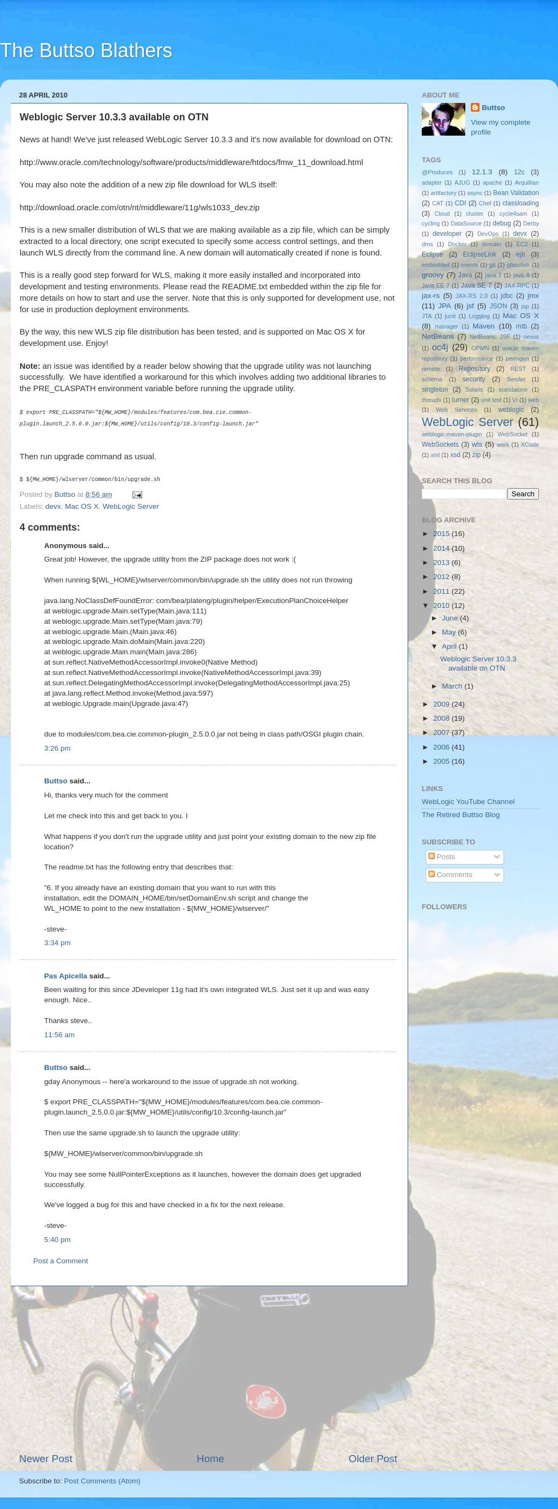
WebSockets (440, 444)
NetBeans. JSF (490, 336)
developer (447, 234)
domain (491, 244)
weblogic (511, 409)
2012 (442, 577)
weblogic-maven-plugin (452, 434)
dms (427, 244)
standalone (513, 389)
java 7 (493, 275)
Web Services (456, 409)
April (450, 646)
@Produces (437, 172)
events (469, 264)
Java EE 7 (436, 285)
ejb (520, 254)
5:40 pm (57, 1240)
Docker (457, 244)
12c (519, 172)
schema (432, 379)
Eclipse (432, 254)
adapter (432, 182)
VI (515, 400)
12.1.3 (482, 172)
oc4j (440, 347)
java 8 (521, 275)
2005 (442, 761)
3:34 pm (57, 943)
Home (210, 1458)
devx (53, 506)
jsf (470, 306)
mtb (521, 326)
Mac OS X (82, 506)
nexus (531, 336)
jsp (525, 306)
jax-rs (431, 295)
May (450, 632)
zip (476, 455)
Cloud (442, 213)
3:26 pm (57, 748)
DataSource (466, 223)
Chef (485, 203)
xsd (455, 455)
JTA (427, 316)
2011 (442, 591)
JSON (498, 306)
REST (518, 369)
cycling (431, 223)
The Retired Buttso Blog (461, 815)
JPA (444, 306)
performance (477, 358)
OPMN (480, 348)
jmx (533, 295)
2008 (442, 718)
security (474, 379)
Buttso (56, 781)
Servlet (516, 379)
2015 (442, 534)
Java (465, 275)
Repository (474, 369)
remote (431, 369)
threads (431, 400)
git (492, 264)
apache (492, 182)
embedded (436, 264)
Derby (531, 223)
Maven (483, 326)
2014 (442, 548)
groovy (433, 275)
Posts (442, 857)
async (474, 193)
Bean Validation (516, 193)
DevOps (488, 233)
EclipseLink (479, 254)
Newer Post (45, 1458)
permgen (517, 358)
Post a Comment (60, 1261)
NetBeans (438, 336)
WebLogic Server (130, 506)
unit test (491, 400)
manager (446, 326)
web (533, 400)
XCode (530, 444)
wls (477, 444)
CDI (460, 203)
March (453, 686)
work (503, 444)
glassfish (518, 264)
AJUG (462, 182)
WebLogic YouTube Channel (468, 802)
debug (502, 223)
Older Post (373, 1458)
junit (450, 316)
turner (460, 400)
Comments (450, 875)
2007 (442, 732)
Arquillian (527, 182)
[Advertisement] (208, 1369)
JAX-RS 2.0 (472, 296)
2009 (442, 704)
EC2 (522, 244)
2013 (442, 562)
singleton (435, 389)
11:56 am (59, 1035)
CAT (438, 203)
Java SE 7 (476, 285)
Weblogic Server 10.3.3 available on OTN (478, 663)
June (451, 618)
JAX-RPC (517, 285)
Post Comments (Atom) (102, 1481)
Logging (479, 316)
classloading (520, 203)
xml (435, 455)
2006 (442, 747)
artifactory (443, 193)
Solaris (474, 389)
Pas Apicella (65, 976)
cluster (474, 213)
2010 (442, 605)
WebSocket (512, 434)
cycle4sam (513, 213)
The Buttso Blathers (86, 50)
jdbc (507, 296)
